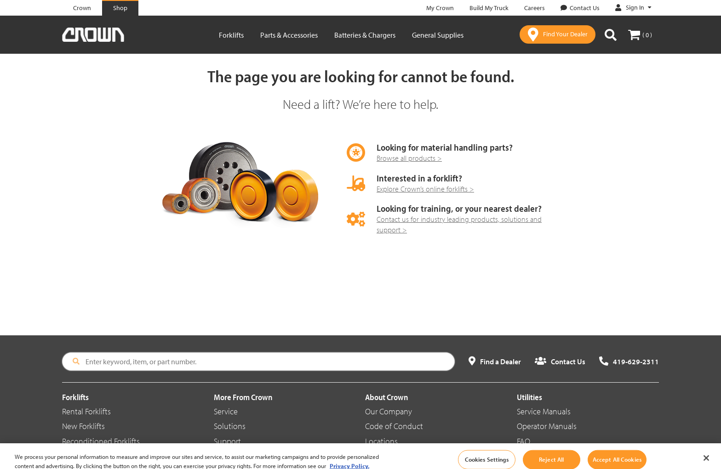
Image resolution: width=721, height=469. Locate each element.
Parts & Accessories (289, 35)
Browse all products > (409, 158)
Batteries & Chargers (364, 35)
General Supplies (438, 35)
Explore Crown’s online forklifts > (425, 188)
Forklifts (231, 35)
